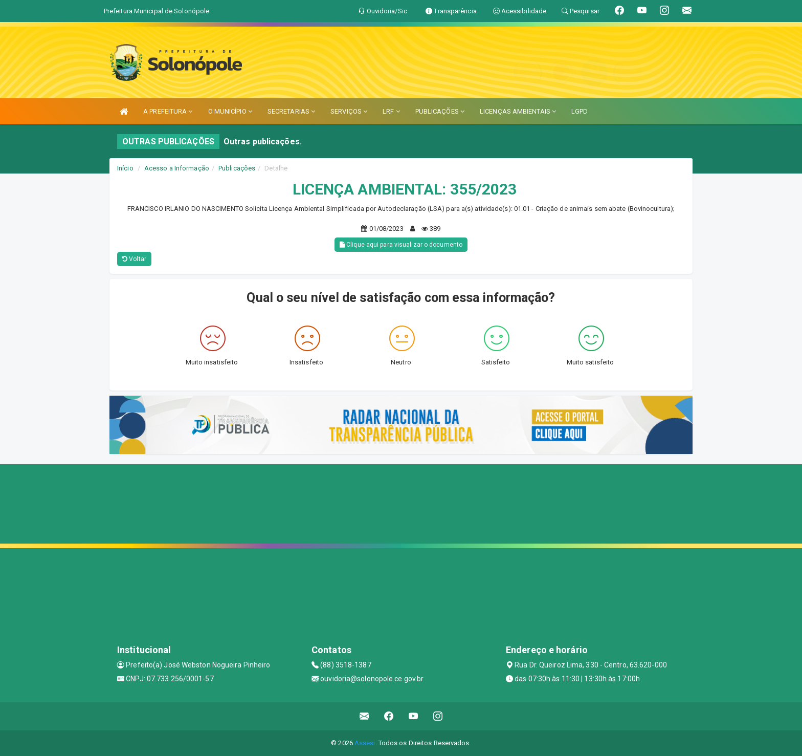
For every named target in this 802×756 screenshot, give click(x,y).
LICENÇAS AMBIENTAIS (518, 111)
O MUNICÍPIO (230, 111)
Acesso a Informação (176, 168)
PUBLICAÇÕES (439, 111)
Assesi (364, 743)
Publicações (236, 168)
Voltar (134, 259)
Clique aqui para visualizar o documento (401, 244)
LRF (391, 111)
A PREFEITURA (167, 111)
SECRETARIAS (291, 111)
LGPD (579, 111)
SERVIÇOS (348, 111)
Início (125, 168)
